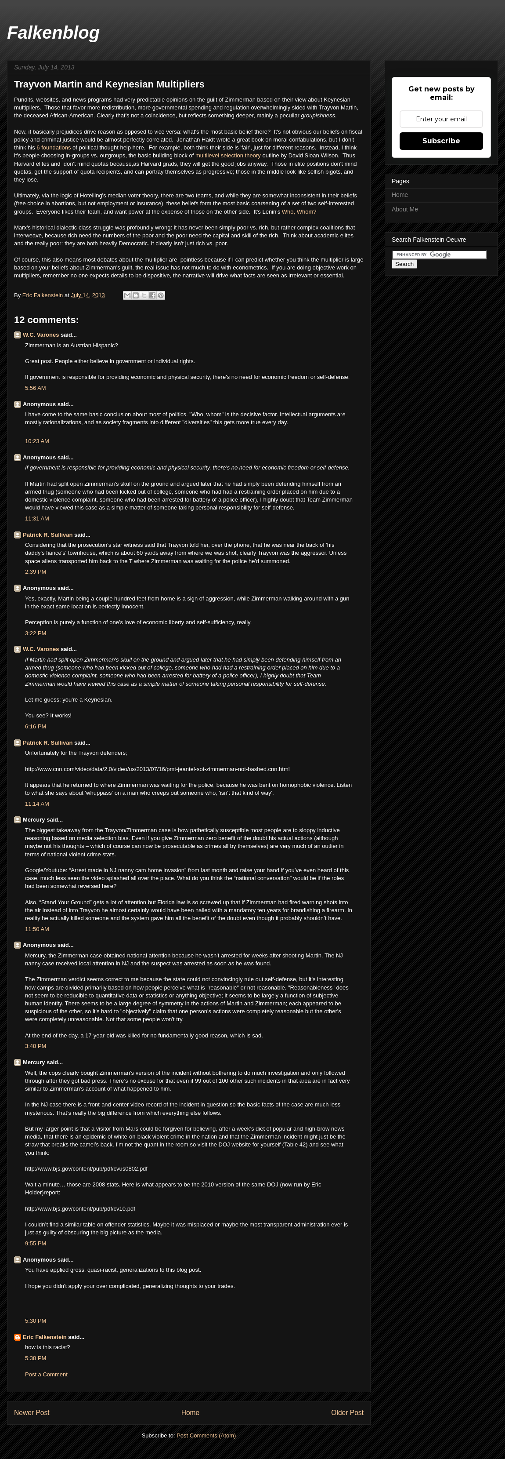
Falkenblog (53, 32)
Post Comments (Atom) (206, 1435)
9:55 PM (35, 1243)
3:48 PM (35, 1046)
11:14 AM (37, 803)
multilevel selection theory (228, 155)
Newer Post (32, 1412)
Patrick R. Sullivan (47, 534)
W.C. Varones (41, 334)
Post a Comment (46, 1374)
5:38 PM (35, 1358)
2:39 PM (35, 571)
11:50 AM (37, 929)
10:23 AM (37, 441)
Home (190, 1412)
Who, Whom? (299, 211)
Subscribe (441, 141)
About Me (405, 209)
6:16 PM (35, 726)
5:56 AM (35, 388)
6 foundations (53, 147)
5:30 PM (35, 1320)
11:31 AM (37, 518)
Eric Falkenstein (45, 1337)
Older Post (347, 1412)
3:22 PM (35, 633)
